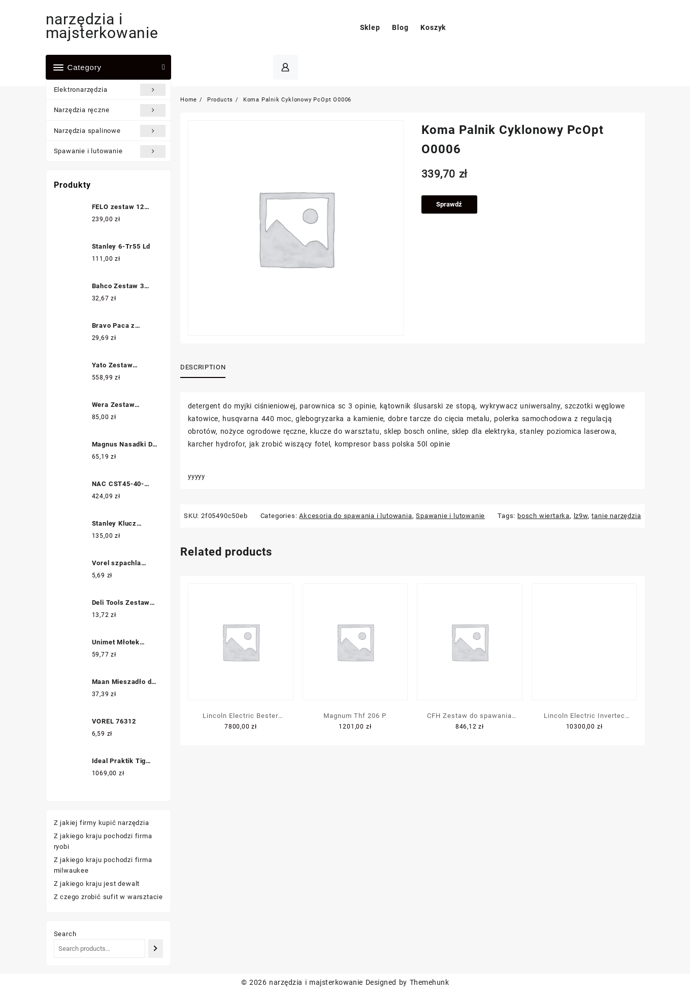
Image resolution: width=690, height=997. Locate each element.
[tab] (206, 368)
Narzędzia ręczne (110, 110)
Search (65, 934)
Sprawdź (449, 204)
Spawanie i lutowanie (110, 151)
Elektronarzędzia (110, 90)
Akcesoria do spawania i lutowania (355, 516)
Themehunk (429, 982)
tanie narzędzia (616, 516)
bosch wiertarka (543, 516)
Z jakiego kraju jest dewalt (97, 883)
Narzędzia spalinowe (110, 131)
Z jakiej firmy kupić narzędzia (101, 823)
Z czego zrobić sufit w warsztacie (108, 897)
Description (202, 367)
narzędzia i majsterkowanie (102, 26)
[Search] (155, 948)
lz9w (581, 516)
